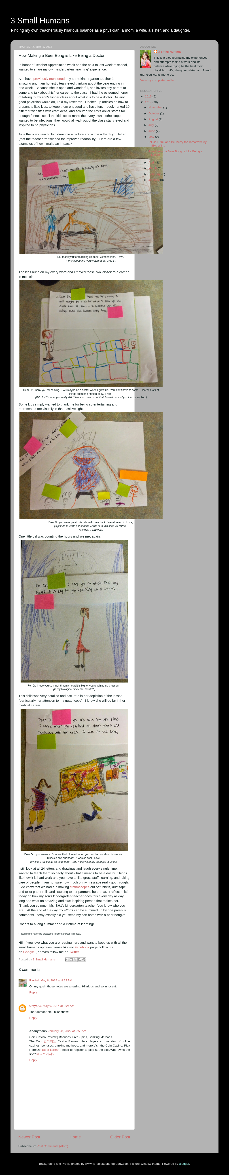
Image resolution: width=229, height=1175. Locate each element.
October (154, 113)
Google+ (29, 952)
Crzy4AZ (35, 1005)
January (154, 180)
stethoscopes (79, 887)
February (154, 174)
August (153, 119)
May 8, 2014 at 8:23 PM (56, 980)
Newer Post (29, 1137)
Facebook (82, 947)
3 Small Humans (40, 20)
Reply (33, 992)
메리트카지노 (45, 1054)
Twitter (74, 952)
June (152, 131)
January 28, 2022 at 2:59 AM (67, 1031)
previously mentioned (49, 79)
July (151, 125)
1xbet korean (50, 1049)
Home (75, 1137)
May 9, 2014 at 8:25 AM (58, 1005)
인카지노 (50, 1041)
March (153, 168)
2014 (149, 102)
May (151, 137)
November (155, 107)
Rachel (34, 980)
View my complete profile (157, 80)
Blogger (184, 1163)
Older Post (120, 1137)
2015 (149, 96)
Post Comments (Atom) (52, 1146)
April (151, 162)
